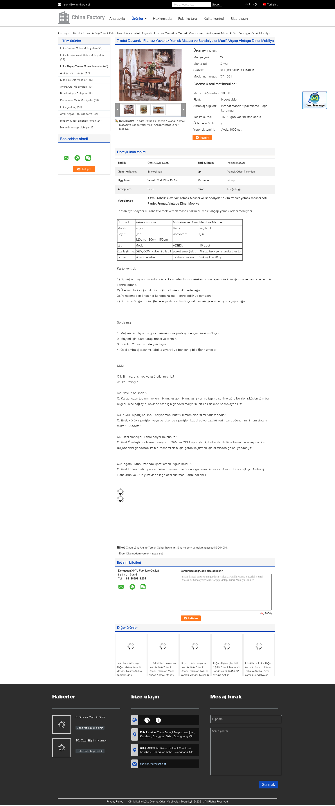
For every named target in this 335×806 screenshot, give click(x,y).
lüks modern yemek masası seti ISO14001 (202, 547)
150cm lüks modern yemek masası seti (140, 553)
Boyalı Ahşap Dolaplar (73, 93)
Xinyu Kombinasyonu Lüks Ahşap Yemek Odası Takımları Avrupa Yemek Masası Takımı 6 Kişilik (195, 670)
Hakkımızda (162, 18)
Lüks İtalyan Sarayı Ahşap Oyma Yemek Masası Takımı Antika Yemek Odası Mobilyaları (129, 670)
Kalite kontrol (214, 18)
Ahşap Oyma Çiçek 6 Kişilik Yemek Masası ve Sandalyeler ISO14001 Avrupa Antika (227, 668)
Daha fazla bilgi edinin (90, 727)
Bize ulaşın (239, 18)
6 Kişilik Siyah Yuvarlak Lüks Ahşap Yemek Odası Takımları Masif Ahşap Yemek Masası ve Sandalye (162, 670)
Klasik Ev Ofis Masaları (73, 79)
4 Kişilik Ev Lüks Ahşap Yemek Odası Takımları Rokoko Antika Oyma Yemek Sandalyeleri (258, 668)
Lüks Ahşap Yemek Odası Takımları (107, 33)
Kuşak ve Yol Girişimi (90, 717)
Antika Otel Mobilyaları (73, 86)
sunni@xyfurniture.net (77, 4)
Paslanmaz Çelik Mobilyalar (76, 100)
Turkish (272, 4)
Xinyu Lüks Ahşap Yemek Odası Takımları (151, 547)
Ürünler (137, 18)
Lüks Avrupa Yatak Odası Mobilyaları (82, 55)
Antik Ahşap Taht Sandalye (76, 113)
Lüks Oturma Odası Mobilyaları (78, 48)
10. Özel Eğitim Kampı (91, 740)
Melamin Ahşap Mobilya (74, 127)
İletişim (204, 137)
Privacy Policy (114, 801)
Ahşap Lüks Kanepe (72, 73)
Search (216, 4)
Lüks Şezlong (68, 107)
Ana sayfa (117, 18)
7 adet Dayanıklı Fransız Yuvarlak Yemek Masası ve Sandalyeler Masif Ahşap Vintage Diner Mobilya (152, 124)
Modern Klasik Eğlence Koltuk (78, 120)
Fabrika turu (187, 18)
